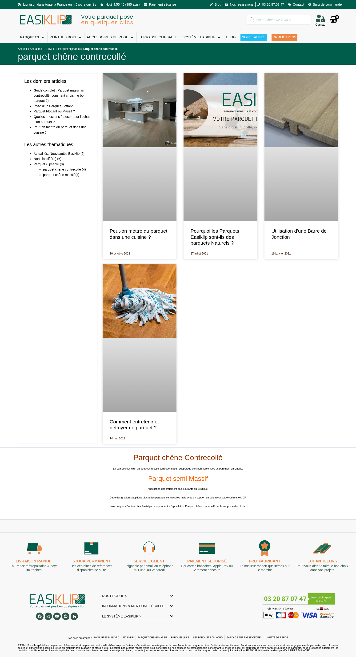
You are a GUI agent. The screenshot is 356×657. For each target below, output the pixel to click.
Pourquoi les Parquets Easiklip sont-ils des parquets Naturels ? (215, 236)
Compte (320, 24)
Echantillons (322, 561)
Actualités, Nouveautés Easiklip (57, 153)
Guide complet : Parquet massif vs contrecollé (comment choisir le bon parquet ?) (59, 95)
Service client (149, 561)
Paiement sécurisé (207, 561)
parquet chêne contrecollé (72, 56)
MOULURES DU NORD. (297, 650)
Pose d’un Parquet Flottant (53, 106)
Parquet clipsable (69, 49)
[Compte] (320, 18)
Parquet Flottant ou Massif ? (54, 111)
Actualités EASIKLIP (42, 49)
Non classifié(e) (45, 159)
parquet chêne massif (59, 175)
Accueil (22, 49)
